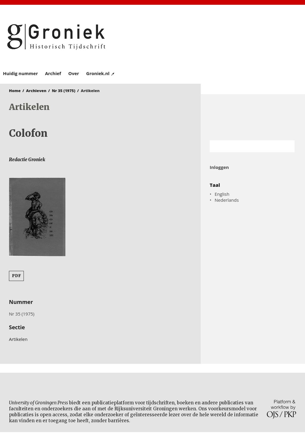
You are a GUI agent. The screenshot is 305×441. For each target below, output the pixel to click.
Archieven (36, 90)
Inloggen (219, 167)
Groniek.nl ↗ (100, 73)
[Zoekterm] (245, 146)
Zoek (287, 146)
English (222, 194)
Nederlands (227, 200)
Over (73, 73)
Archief (53, 73)
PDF (16, 275)
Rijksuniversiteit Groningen (253, 117)
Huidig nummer (20, 73)
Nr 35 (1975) (63, 90)
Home (15, 90)
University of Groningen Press (227, 36)
